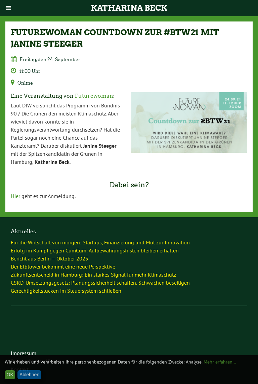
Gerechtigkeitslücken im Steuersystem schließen (66, 290)
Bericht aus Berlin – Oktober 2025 (49, 258)
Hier (15, 196)
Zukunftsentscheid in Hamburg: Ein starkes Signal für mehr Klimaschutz (93, 274)
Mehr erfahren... (220, 362)
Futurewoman (94, 96)
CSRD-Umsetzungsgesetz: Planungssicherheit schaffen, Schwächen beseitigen (100, 282)
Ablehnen (29, 374)
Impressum (23, 353)
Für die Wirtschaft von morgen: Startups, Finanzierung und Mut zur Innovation (100, 242)
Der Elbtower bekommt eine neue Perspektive (63, 266)
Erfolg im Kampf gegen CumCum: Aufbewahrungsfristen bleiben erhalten (95, 250)
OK (10, 374)
